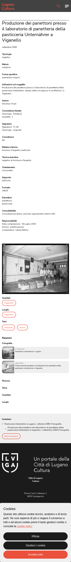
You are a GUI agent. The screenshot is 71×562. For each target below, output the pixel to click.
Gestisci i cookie (35, 545)
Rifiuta (35, 536)
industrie (8, 327)
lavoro (22, 327)
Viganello (9, 303)
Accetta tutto (35, 554)
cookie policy (24, 526)
